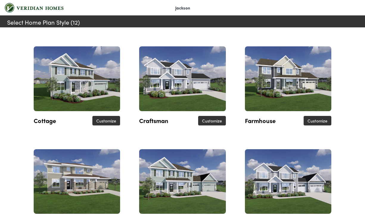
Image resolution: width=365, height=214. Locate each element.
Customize (106, 121)
